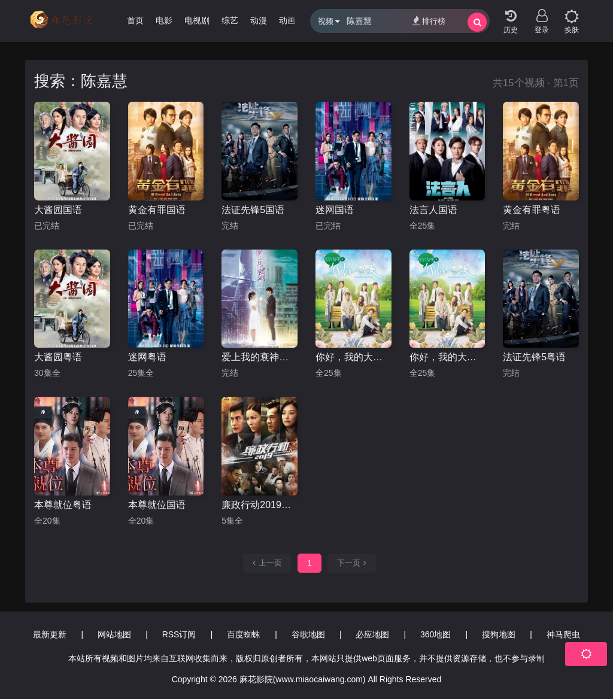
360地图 (435, 634)
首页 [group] (135, 20)
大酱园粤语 (58, 357)
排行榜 (428, 21)
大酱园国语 (58, 210)
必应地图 (372, 634)
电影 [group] (164, 20)
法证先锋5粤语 (534, 357)
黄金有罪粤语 (531, 210)
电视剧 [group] (197, 20)
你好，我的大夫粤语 (353, 357)
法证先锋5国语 (252, 210)
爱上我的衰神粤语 (259, 357)
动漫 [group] (258, 20)
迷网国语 (334, 210)
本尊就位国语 (157, 505)
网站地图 (114, 634)
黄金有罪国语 (157, 210)
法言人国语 (433, 210)
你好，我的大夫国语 (447, 357)
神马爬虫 (563, 634)
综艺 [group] (229, 20)
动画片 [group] (291, 20)
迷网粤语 (147, 357)
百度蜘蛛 (243, 634)
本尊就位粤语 (63, 505)
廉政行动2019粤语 (259, 505)
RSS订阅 (179, 634)
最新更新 (49, 634)
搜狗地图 (498, 634)
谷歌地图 (308, 634)
